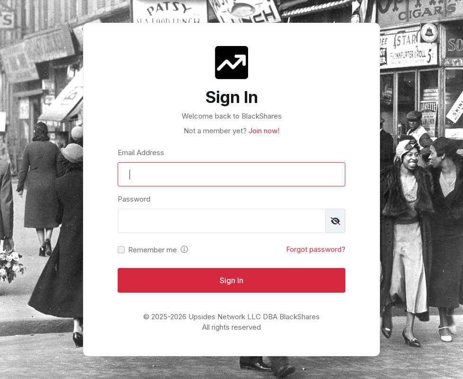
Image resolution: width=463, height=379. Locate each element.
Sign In (231, 280)
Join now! (263, 130)
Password (134, 198)
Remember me (152, 249)
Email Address (141, 152)
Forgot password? (315, 249)
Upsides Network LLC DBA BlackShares (254, 316)
